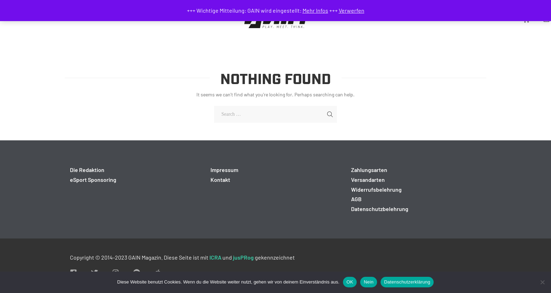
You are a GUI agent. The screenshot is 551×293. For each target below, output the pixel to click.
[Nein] (542, 282)
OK (349, 282)
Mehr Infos (315, 10)
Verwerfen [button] (351, 10)
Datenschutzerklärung (407, 282)
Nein (369, 282)
